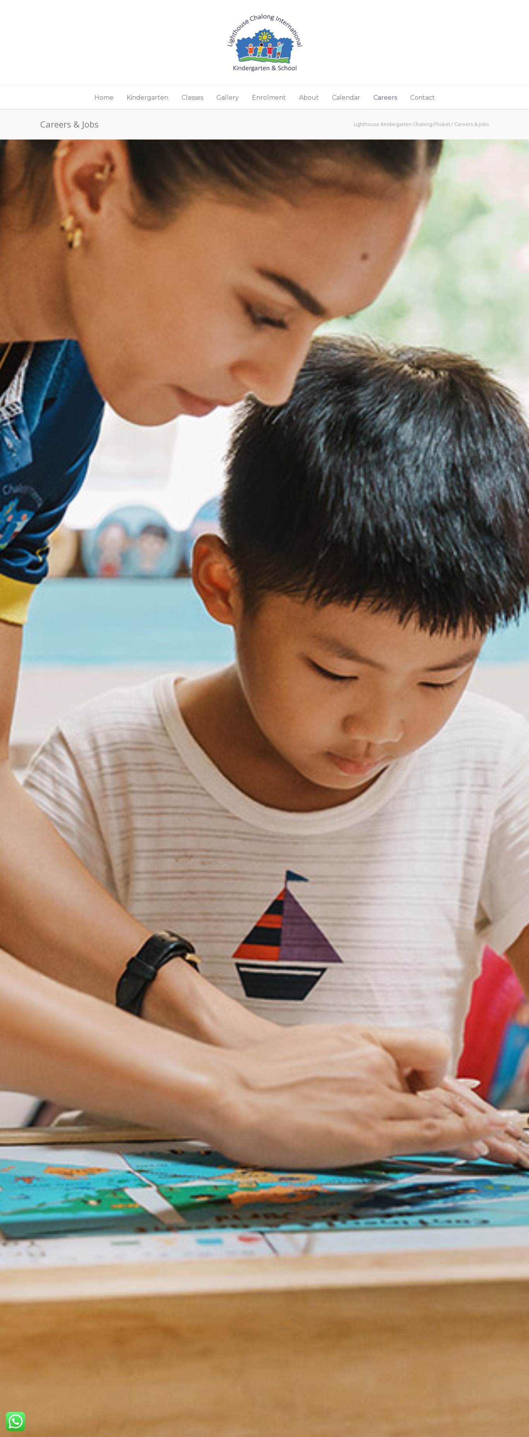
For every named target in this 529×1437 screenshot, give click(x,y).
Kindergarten (147, 97)
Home (103, 97)
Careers (385, 97)
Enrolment (269, 97)
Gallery (227, 97)
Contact (422, 97)
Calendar (346, 97)
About (309, 97)
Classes (192, 97)
